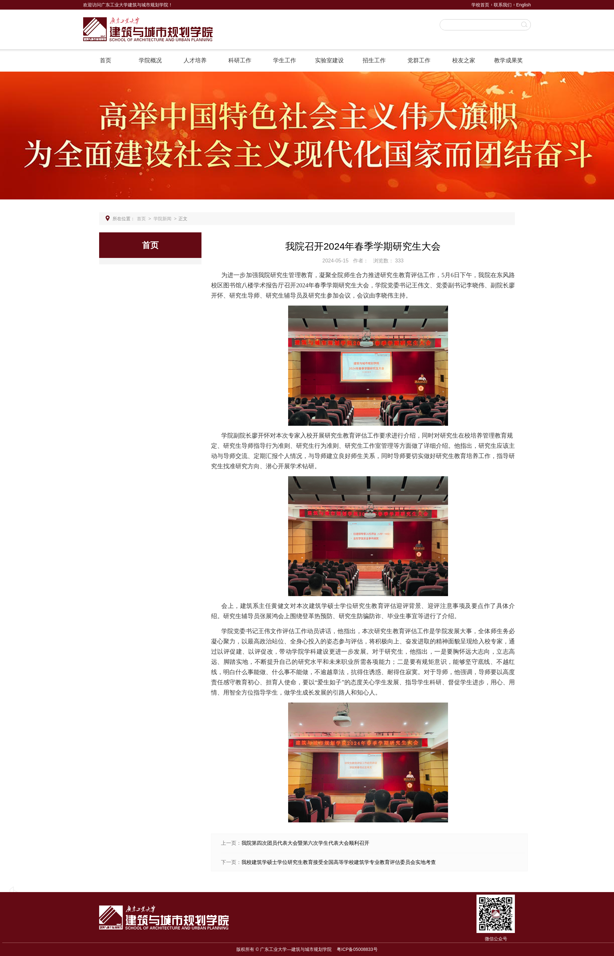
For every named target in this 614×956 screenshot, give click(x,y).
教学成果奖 (508, 60)
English (523, 4)
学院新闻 (162, 218)
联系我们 (503, 4)
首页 (105, 60)
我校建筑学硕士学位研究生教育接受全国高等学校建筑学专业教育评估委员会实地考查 (338, 862)
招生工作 (374, 60)
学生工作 (284, 60)
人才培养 (195, 60)
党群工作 (418, 60)
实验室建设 (329, 60)
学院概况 (150, 60)
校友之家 (463, 60)
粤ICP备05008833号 (357, 949)
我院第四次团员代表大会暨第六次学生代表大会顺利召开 (305, 843)
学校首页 (480, 4)
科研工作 (239, 60)
